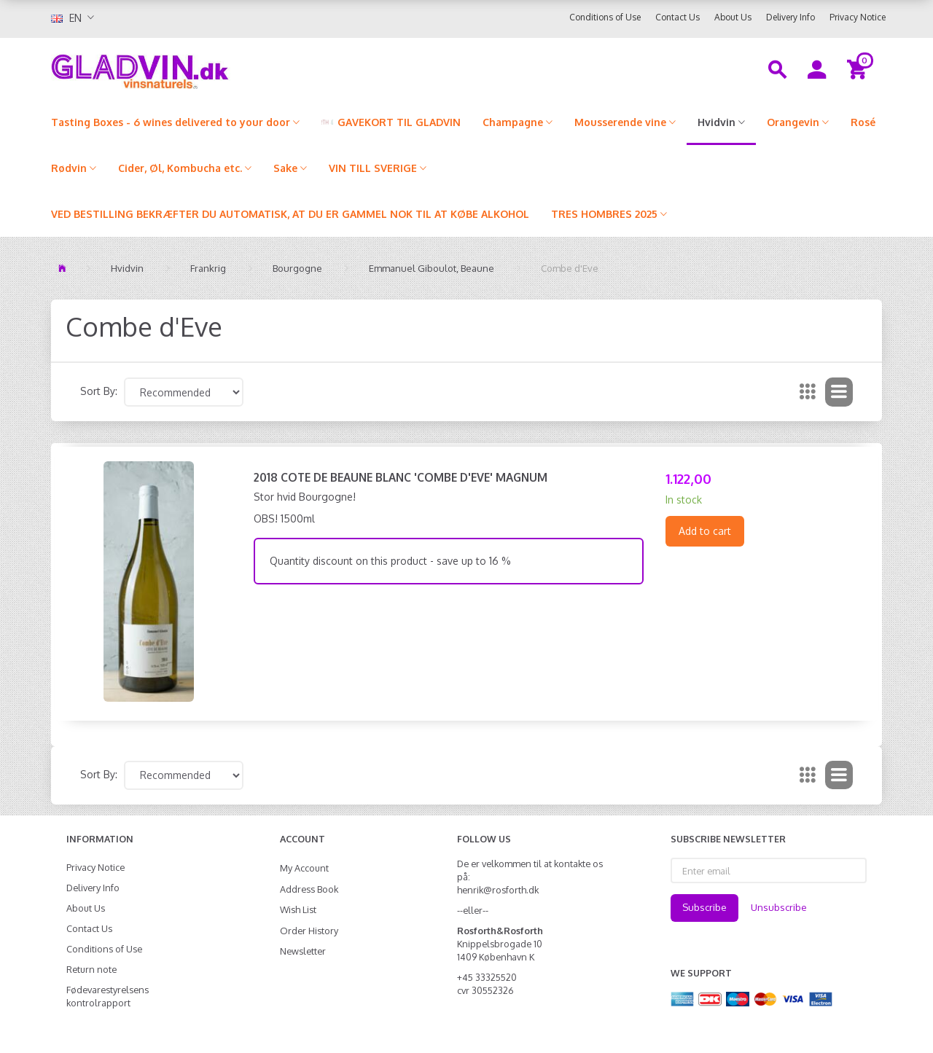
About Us (733, 17)
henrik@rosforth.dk (498, 890)
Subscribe (704, 907)
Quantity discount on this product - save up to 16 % (390, 561)
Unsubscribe (779, 907)
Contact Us (677, 17)
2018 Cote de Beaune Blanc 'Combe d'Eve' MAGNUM (400, 477)
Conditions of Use (605, 17)
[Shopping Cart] (859, 68)
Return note (91, 969)
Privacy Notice (857, 17)
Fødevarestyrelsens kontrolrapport (107, 996)
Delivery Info (790, 17)
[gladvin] (200, 68)
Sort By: (98, 391)
